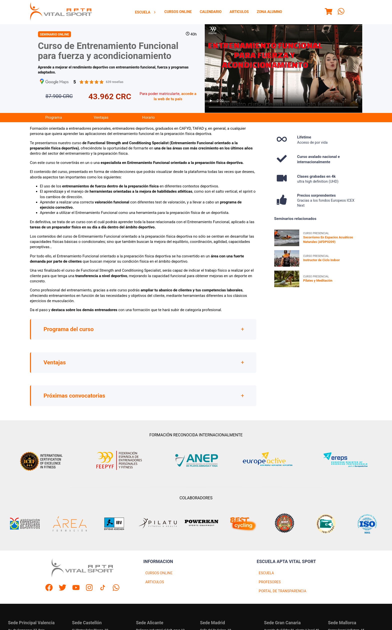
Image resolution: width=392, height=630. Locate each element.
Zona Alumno (269, 12)
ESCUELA (266, 573)
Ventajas (101, 117)
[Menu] (328, 12)
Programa (53, 117)
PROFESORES (270, 582)
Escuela (145, 12)
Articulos (239, 12)
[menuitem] (145, 12)
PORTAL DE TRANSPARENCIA (282, 591)
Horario (148, 117)
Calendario (211, 12)
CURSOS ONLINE (158, 573)
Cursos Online (178, 12)
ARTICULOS (154, 582)
